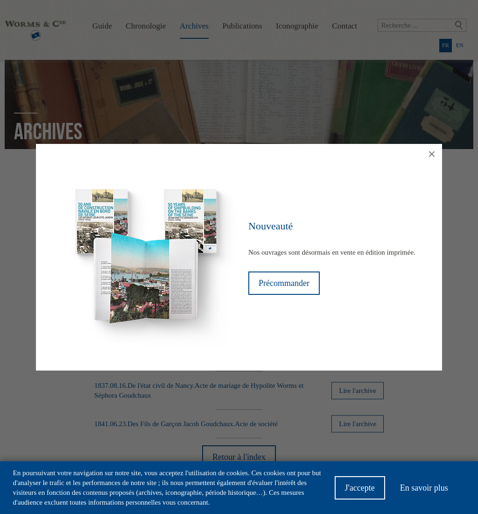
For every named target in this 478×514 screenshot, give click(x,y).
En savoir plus (424, 492)
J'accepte (360, 492)
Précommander (284, 283)
